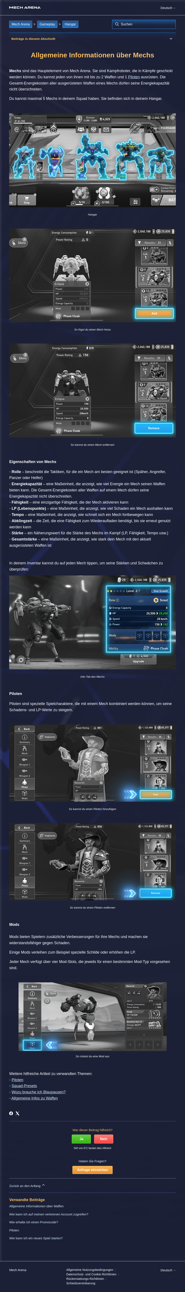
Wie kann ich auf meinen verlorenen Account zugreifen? (48, 1214)
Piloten (134, 77)
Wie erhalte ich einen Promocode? (33, 1222)
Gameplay (47, 24)
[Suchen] (143, 24)
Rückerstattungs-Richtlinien (85, 1278)
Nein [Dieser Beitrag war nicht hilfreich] (103, 1139)
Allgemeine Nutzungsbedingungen (89, 1270)
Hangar (70, 24)
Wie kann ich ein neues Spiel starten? (36, 1238)
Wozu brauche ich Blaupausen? (38, 1092)
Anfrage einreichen (92, 1170)
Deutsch (168, 8)
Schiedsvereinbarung (80, 1283)
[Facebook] (11, 1113)
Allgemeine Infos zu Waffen (34, 1098)
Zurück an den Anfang (27, 1185)
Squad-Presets (24, 1086)
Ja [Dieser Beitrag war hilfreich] (81, 1139)
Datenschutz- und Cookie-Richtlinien (91, 1274)
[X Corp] (17, 1113)
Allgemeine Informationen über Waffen (36, 1206)
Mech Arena (20, 24)
